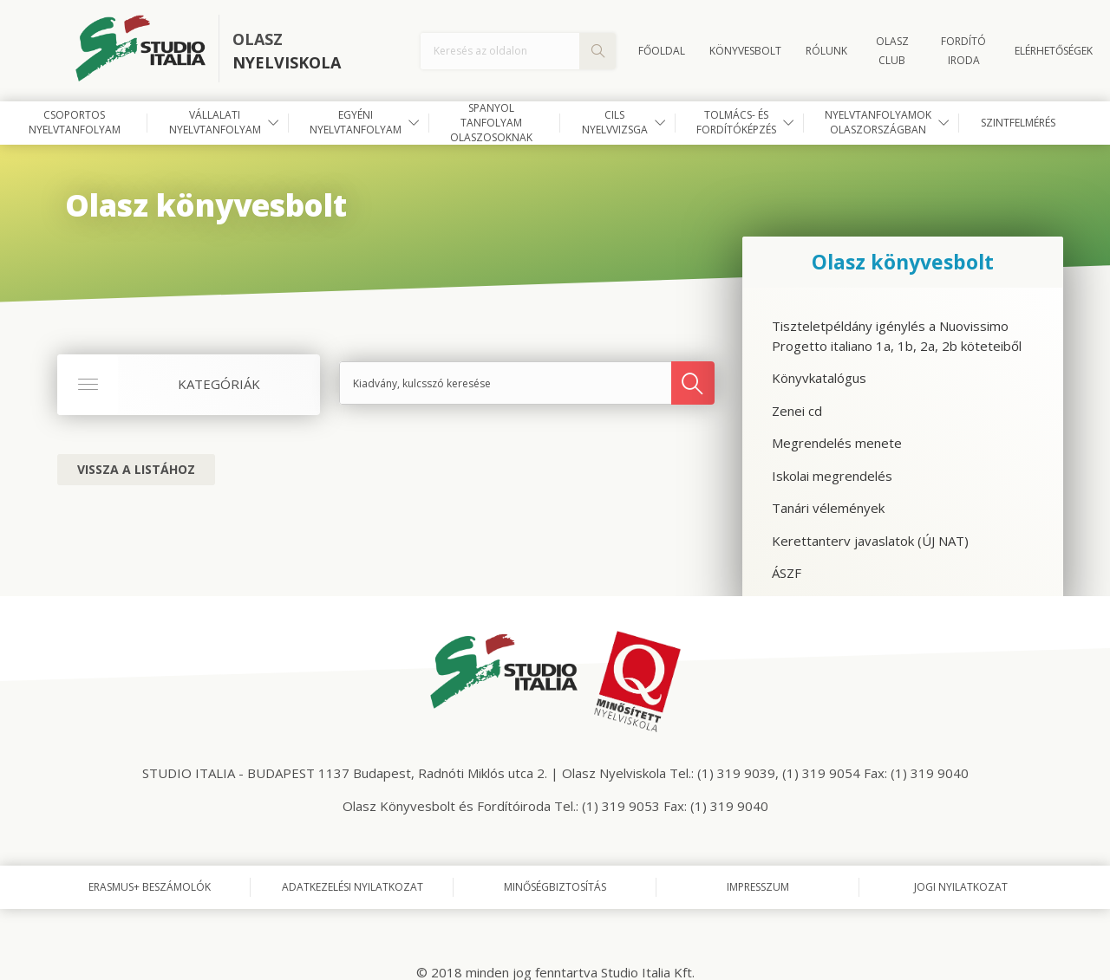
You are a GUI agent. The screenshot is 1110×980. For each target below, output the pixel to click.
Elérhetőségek (1054, 50)
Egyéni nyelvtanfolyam (356, 122)
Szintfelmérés (1018, 122)
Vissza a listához (136, 469)
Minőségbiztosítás (555, 886)
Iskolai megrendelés (832, 475)
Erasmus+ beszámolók (149, 886)
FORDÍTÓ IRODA (963, 51)
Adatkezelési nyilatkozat (352, 886)
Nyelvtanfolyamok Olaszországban (878, 122)
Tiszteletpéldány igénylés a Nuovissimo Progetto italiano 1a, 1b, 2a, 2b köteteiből (897, 335)
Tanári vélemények (828, 507)
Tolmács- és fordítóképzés (736, 122)
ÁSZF (786, 572)
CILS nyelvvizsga (615, 122)
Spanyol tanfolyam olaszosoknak (491, 123)
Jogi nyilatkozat (961, 886)
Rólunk (826, 50)
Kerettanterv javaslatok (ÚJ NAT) (870, 540)
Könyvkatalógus (819, 377)
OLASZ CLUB (892, 51)
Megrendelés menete (837, 442)
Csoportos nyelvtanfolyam (75, 122)
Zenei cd (797, 410)
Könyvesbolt (745, 50)
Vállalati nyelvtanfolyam (215, 122)
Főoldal (661, 50)
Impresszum (758, 886)
